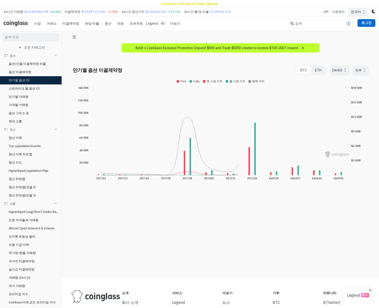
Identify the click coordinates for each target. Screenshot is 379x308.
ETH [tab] (318, 70)
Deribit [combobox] (337, 70)
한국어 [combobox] (356, 12)
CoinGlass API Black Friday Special (189, 4)
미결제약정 (70, 23)
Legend (152, 23)
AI (163, 23)
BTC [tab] (303, 70)
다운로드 (338, 12)
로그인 (366, 23)
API (326, 12)
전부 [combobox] (358, 70)
